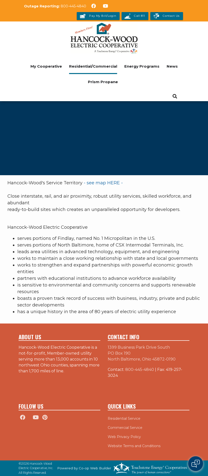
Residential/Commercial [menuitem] (93, 66)
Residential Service (124, 418)
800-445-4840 (73, 6)
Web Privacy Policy (124, 437)
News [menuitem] (172, 66)
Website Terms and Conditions (134, 446)
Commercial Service (125, 427)
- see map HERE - (104, 183)
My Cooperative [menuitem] (46, 66)
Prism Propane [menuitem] (103, 81)
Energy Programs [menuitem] (141, 66)
